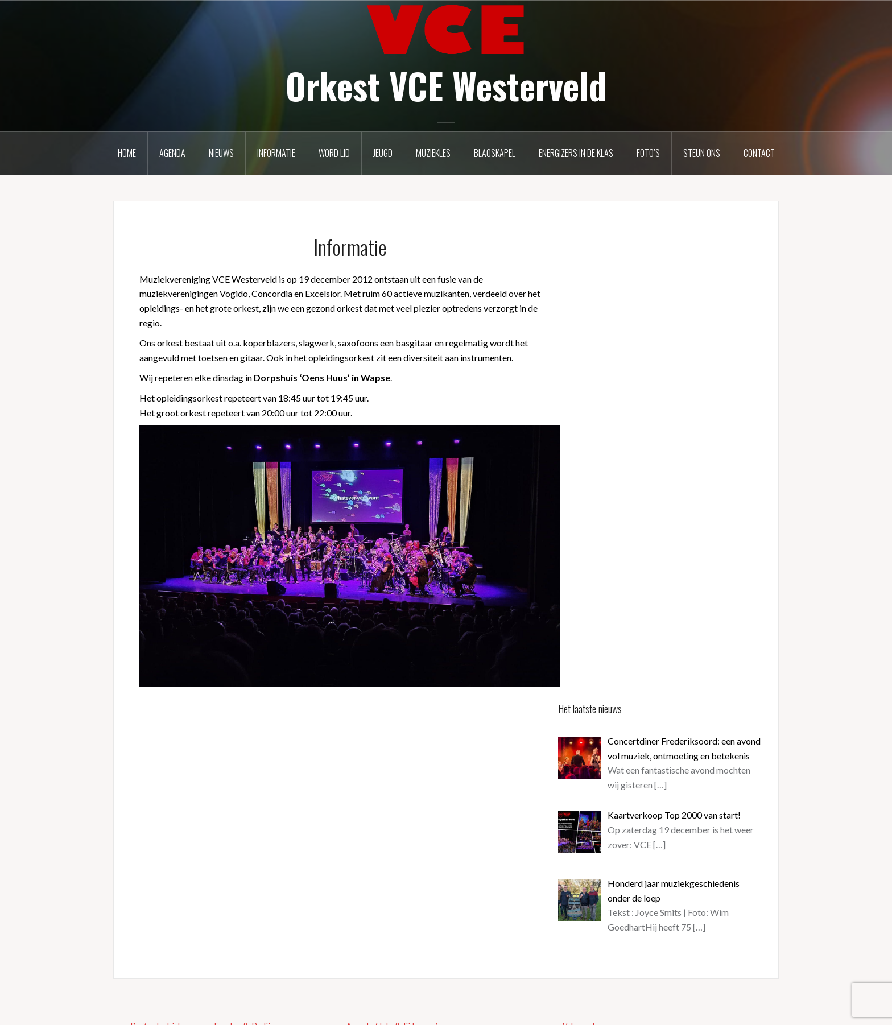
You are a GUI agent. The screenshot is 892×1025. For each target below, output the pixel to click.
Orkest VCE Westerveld (446, 85)
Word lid (334, 153)
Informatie (276, 153)
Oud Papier (410, 812)
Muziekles (433, 153)
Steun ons (701, 153)
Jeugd (383, 153)
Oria (286, 1008)
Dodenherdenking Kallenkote (450, 933)
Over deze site (591, 950)
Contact (759, 153)
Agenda (172, 153)
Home (127, 153)
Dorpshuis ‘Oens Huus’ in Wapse (322, 377)
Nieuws (221, 153)
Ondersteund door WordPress (180, 1008)
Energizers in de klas (576, 153)
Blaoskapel (494, 153)
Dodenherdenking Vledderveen (454, 872)
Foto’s (648, 153)
